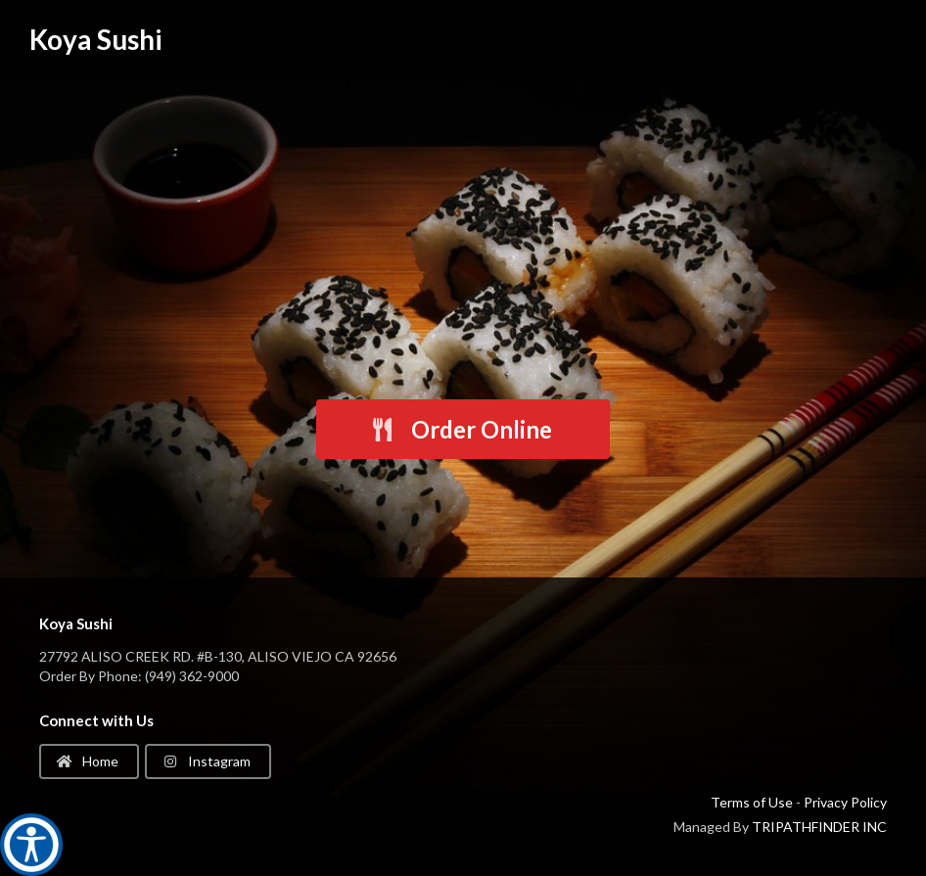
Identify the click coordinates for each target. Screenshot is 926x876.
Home (87, 761)
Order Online (461, 429)
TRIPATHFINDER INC (819, 826)
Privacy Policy (845, 802)
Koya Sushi (95, 39)
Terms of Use (752, 802)
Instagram (206, 761)
